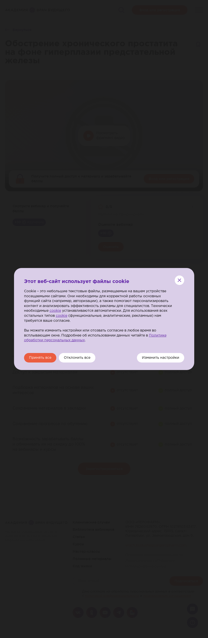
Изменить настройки (160, 357)
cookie (55, 310)
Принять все (40, 357)
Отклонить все (77, 357)
